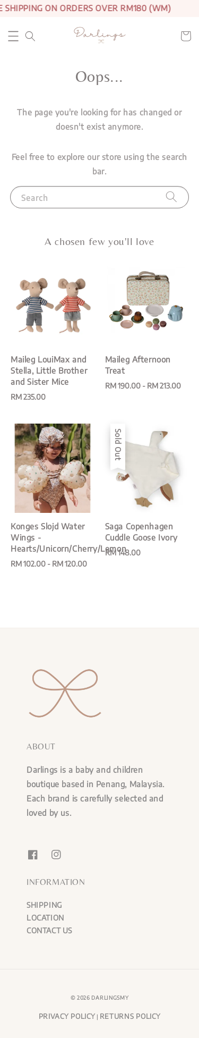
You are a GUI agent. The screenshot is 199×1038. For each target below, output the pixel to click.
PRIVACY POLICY (67, 1016)
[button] (13, 36)
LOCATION (45, 917)
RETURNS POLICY (130, 1016)
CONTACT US (49, 930)
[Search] (171, 197)
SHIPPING (44, 904)
